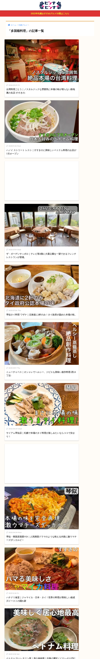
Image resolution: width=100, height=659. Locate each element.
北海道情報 (13, 478)
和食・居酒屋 (16, 428)
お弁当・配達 (16, 462)
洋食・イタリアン (18, 438)
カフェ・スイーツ (18, 413)
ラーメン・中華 (17, 447)
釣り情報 (12, 483)
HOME (50, 646)
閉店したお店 (15, 472)
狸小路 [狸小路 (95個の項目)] (37, 509)
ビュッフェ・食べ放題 (20, 423)
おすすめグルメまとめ (19, 402)
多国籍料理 (16, 452)
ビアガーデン (16, 467)
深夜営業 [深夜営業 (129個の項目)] (43, 513)
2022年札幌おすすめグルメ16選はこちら (50, 14)
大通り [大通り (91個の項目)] (19, 509)
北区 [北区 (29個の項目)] (8, 513)
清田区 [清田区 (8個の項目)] (77, 509)
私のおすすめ (15, 489)
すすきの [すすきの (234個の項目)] (29, 509)
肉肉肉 (14, 442)
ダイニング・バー (18, 433)
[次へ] (61, 321)
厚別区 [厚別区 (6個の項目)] (69, 509)
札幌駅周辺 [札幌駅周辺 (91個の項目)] (10, 509)
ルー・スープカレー (19, 418)
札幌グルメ (13, 408)
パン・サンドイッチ (19, 457)
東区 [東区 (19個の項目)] (27, 513)
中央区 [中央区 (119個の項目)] (45, 509)
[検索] (54, 381)
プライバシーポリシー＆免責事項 (50, 652)
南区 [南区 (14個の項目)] (14, 513)
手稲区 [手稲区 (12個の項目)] (85, 509)
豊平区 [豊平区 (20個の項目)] (53, 509)
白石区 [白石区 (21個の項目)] (61, 509)
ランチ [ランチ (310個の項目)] (34, 513)
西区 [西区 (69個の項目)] (20, 513)
